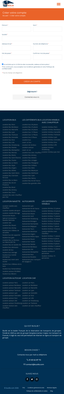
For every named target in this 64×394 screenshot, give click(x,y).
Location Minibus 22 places (51, 208)
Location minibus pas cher (51, 152)
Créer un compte (32, 82)
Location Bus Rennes (10, 153)
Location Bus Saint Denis (11, 173)
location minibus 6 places (50, 239)
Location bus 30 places (30, 125)
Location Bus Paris (9, 125)
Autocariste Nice (27, 254)
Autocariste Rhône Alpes (30, 236)
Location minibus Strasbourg (48, 148)
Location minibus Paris (49, 127)
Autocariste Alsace (28, 214)
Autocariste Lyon (28, 206)
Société (4, 34)
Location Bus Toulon (9, 160)
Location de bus (8, 250)
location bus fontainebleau (12, 269)
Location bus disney (9, 228)
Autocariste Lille (27, 249)
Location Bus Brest (9, 187)
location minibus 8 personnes (48, 252)
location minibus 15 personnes (48, 257)
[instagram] (37, 379)
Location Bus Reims (9, 155)
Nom (34, 25)
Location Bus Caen (28, 176)
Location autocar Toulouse (11, 290)
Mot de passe (6, 53)
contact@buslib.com (35, 364)
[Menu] (58, 4)
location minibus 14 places (51, 229)
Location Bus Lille (8, 142)
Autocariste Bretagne (29, 221)
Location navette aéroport (11, 211)
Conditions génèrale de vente (36, 387)
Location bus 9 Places (29, 137)
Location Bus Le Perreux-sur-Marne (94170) (11, 241)
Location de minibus (29, 145)
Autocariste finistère (29, 257)
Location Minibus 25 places (51, 211)
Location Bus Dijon (9, 165)
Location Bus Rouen (9, 225)
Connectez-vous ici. (32, 97)
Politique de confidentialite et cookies (37, 391)
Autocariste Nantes (28, 244)
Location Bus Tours (9, 192)
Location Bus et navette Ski (12, 245)
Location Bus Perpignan (30, 163)
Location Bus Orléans (29, 165)
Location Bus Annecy (10, 190)
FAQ (23, 387)
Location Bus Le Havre (10, 163)
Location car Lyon (28, 290)
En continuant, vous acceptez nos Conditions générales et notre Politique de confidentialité (28, 67)
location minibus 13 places (51, 249)
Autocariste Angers (28, 234)
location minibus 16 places (51, 241)
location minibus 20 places (51, 221)
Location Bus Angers (9, 168)
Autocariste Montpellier (30, 252)
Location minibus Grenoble (51, 140)
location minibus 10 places (51, 219)
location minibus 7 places (50, 226)
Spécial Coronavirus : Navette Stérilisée (10, 219)
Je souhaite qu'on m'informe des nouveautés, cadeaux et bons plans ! (26, 64)
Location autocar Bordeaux (12, 285)
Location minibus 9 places (51, 244)
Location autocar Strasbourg (12, 303)
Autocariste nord (28, 216)
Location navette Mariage (11, 213)
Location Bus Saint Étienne (12, 158)
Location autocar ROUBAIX (11, 271)
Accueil (5, 15)
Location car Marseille (29, 288)
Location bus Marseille (10, 130)
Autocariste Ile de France (30, 208)
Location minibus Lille (49, 145)
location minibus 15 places (51, 216)
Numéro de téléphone (40, 44)
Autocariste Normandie (30, 224)
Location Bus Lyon (9, 132)
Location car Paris (28, 283)
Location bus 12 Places (30, 135)
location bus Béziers (9, 274)
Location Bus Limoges (29, 160)
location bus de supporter (11, 235)
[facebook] (27, 379)
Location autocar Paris (10, 283)
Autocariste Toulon (28, 242)
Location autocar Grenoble (12, 296)
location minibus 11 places (51, 236)
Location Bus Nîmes (9, 170)
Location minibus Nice (49, 142)
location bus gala (8, 238)
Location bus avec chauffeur (32, 153)
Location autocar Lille (10, 301)
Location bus (26, 140)
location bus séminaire (10, 247)
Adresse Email (6, 44)
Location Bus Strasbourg (11, 145)
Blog (51, 391)
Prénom (4, 25)
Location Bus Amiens (29, 158)
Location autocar (28, 147)
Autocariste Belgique (29, 226)
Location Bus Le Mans (10, 180)
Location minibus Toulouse (51, 135)
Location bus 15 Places (30, 132)
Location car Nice (28, 296)
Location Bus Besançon (30, 170)
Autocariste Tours (28, 229)
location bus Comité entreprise (9, 256)
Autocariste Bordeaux (29, 247)
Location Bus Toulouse (10, 135)
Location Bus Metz (28, 168)
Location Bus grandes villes (31, 183)
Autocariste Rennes (29, 211)
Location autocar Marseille (12, 288)
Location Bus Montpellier (11, 150)
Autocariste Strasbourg (30, 219)
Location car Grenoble (29, 293)
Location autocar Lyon (10, 293)
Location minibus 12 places (51, 246)
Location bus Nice (9, 140)
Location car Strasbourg (30, 301)
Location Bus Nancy (29, 178)
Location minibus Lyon (49, 137)
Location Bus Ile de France (31, 181)
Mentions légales (52, 387)
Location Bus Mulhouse (30, 173)
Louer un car (26, 150)
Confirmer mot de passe (41, 53)
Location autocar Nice (10, 298)
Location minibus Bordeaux (51, 130)
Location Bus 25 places (30, 127)
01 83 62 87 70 (35, 360)
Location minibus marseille (51, 132)
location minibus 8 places (50, 224)
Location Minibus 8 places (51, 213)
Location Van (7, 223)
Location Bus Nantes (10, 147)
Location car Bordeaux (29, 285)
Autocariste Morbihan (29, 231)
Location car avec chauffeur (31, 306)
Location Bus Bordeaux (10, 127)
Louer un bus (26, 142)
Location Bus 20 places (30, 130)
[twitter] (32, 379)
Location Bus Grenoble (10, 137)
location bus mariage (10, 252)
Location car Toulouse (29, 303)
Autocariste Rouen (9, 216)
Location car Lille (28, 298)
